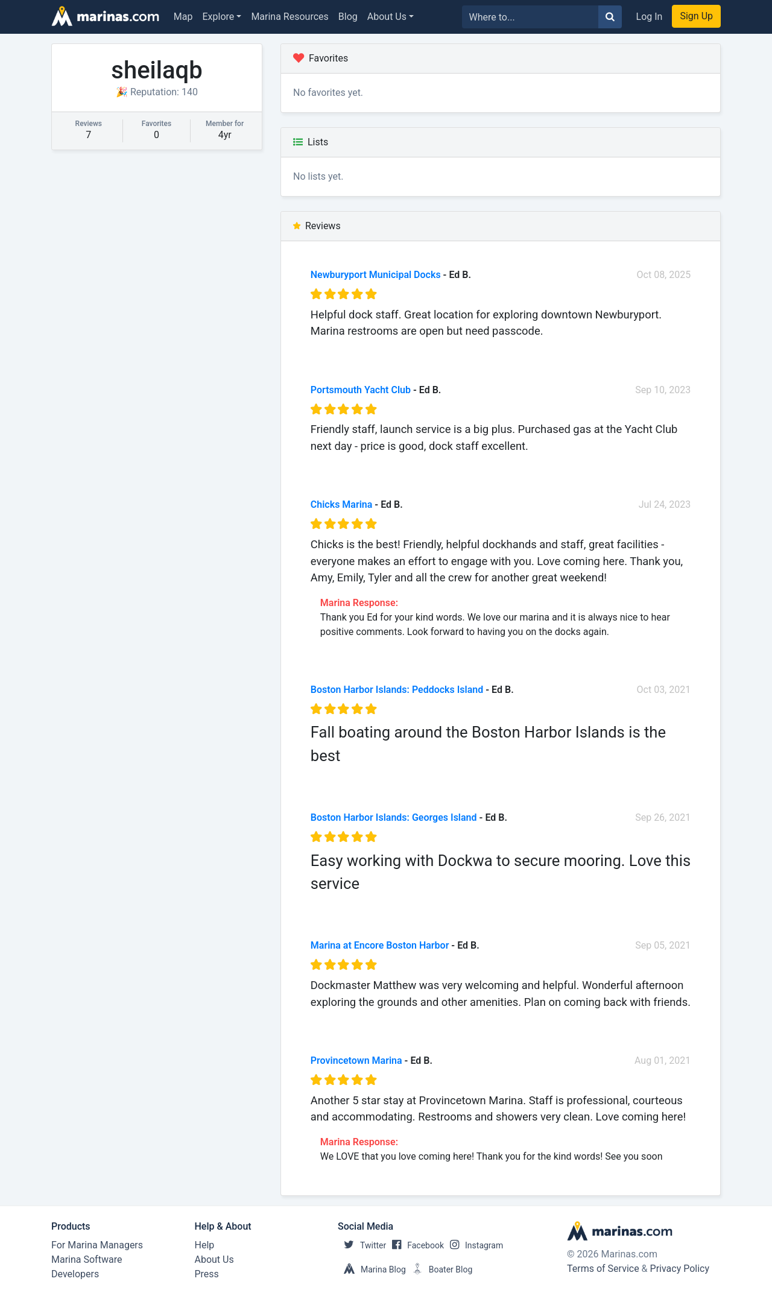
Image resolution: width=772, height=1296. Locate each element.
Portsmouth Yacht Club (361, 390)
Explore (219, 16)
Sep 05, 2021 (663, 945)
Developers (75, 1274)
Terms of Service (603, 1268)
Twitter (362, 1245)
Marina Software (86, 1259)
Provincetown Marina (356, 1060)
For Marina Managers (97, 1245)
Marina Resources (289, 16)
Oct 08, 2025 (664, 274)
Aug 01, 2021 (662, 1060)
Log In (649, 16)
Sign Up (696, 16)
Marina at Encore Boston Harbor (380, 945)
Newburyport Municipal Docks (376, 274)
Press (207, 1274)
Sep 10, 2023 (663, 390)
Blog (348, 16)
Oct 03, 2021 (664, 689)
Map (183, 16)
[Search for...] (530, 16)
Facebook (415, 1245)
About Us (387, 16)
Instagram (473, 1245)
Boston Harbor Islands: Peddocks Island (397, 689)
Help (205, 1245)
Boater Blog (439, 1269)
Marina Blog (372, 1269)
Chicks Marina (342, 504)
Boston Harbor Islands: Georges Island (394, 817)
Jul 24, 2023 (665, 504)
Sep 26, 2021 (663, 817)
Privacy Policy (680, 1268)
